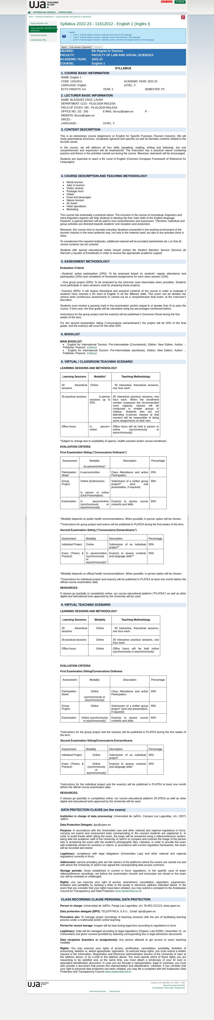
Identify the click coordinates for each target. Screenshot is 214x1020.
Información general (44, 12)
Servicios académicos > (45, 17)
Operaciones (65, 12)
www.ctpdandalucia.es (128, 891)
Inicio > (32, 17)
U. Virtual (180, 2)
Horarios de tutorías (39, 35)
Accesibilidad (157, 988)
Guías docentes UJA (39, 23)
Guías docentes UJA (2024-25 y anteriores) (44, 29)
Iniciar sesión (167, 2)
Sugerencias (180, 988)
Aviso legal (169, 988)
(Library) (92, 347)
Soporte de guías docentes (174, 985)
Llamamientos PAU (38, 40)
